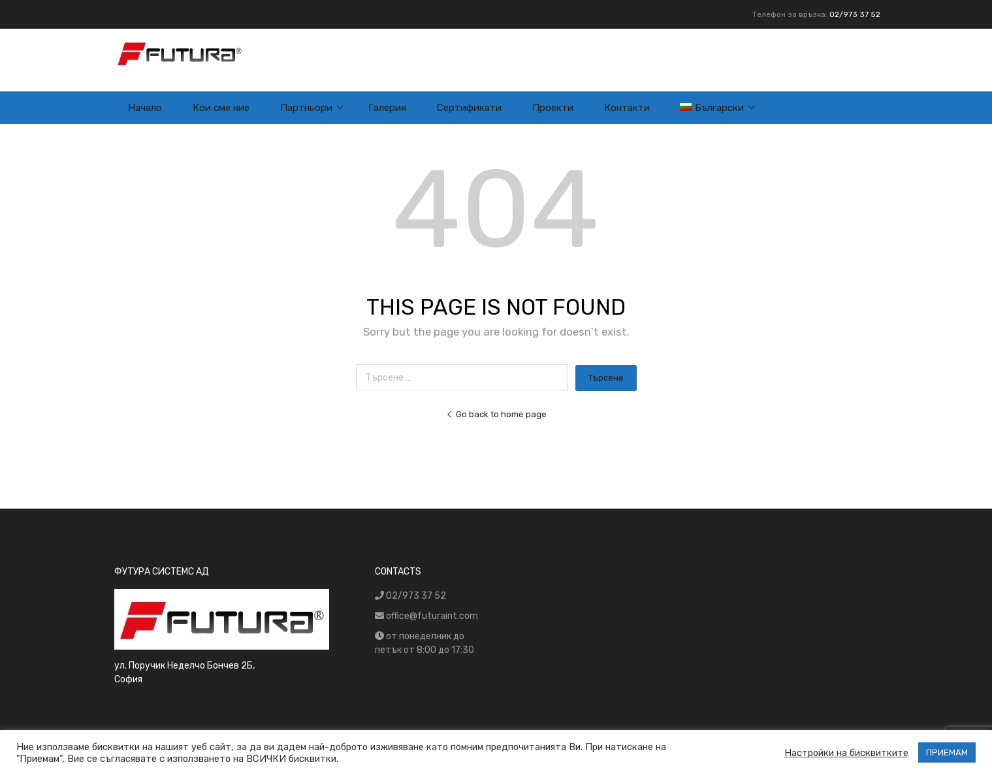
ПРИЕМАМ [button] (947, 752)
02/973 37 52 (854, 14)
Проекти (552, 108)
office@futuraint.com (432, 616)
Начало (145, 108)
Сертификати (469, 108)
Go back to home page (496, 414)
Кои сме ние (221, 108)
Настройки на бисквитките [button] (846, 753)
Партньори (306, 108)
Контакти (627, 108)
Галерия (387, 108)
